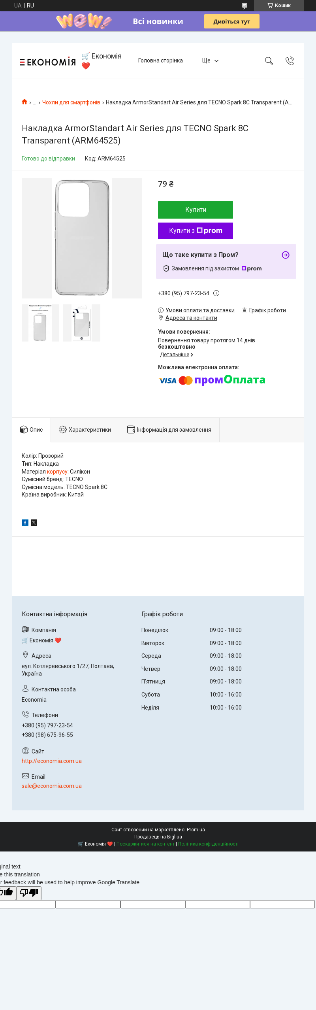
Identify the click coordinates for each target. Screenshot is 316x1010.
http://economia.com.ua (52, 761)
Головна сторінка (160, 60)
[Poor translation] (28, 893)
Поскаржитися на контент (146, 844)
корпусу (57, 471)
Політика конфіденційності (208, 844)
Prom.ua (196, 830)
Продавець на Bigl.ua (158, 837)
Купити (195, 209)
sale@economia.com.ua (52, 786)
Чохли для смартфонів (71, 102)
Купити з (195, 230)
